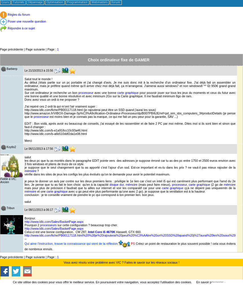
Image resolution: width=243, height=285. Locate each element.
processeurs (48, 225)
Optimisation (54, 2)
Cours (5, 2)
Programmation (77, 2)
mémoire (30, 171)
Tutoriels (18, 2)
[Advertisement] (121, 34)
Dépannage (35, 2)
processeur (86, 92)
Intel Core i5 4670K (101, 232)
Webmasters (100, 2)
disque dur (117, 184)
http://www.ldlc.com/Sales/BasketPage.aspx (54, 221)
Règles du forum (15, 14)
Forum (116, 2)
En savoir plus (205, 282)
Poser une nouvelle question (23, 21)
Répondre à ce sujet (17, 28)
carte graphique (128, 92)
